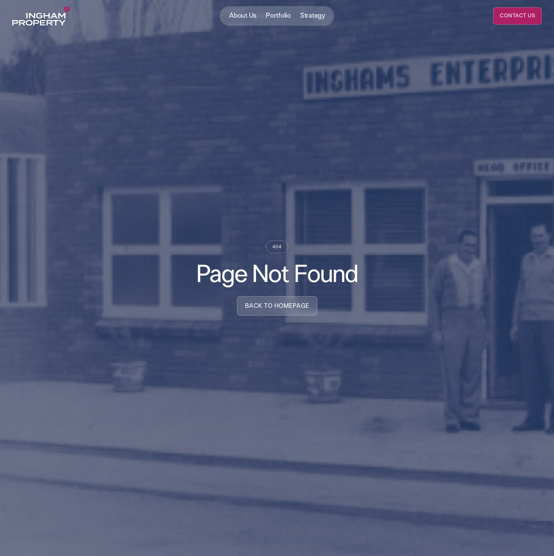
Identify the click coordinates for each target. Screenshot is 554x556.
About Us (243, 15)
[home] (41, 16)
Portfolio (278, 15)
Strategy (312, 15)
